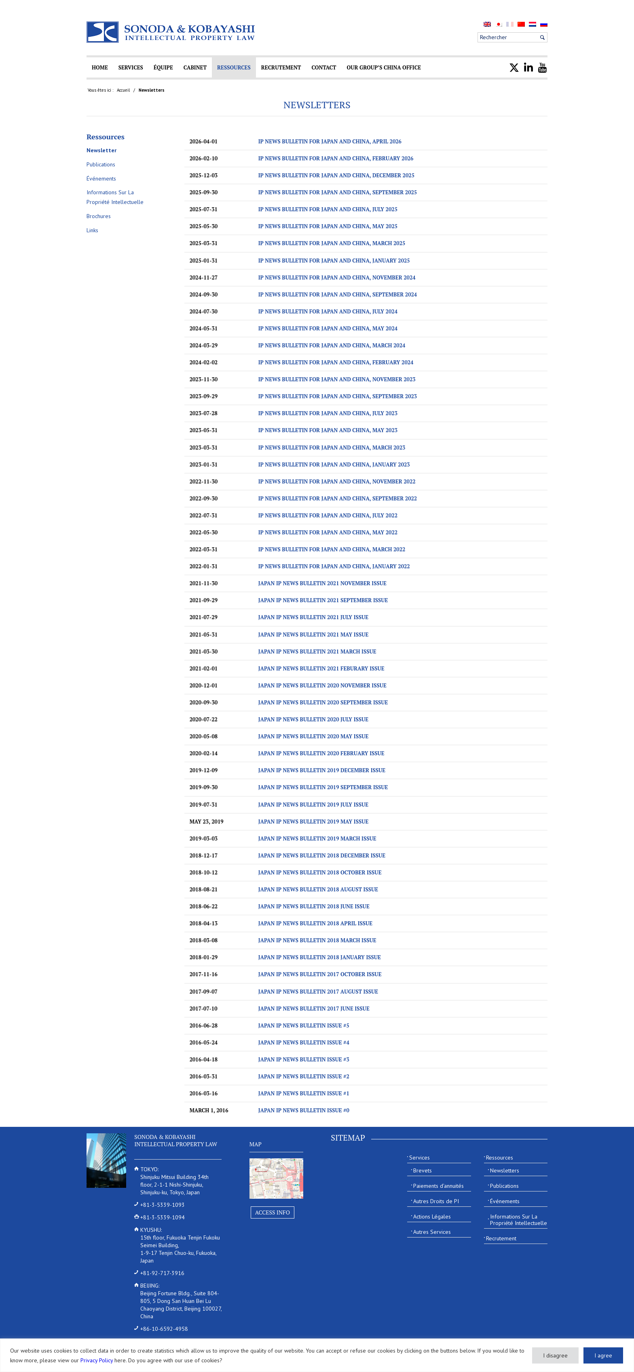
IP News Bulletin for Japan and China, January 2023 (334, 464)
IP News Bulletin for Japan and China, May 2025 (327, 226)
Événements (101, 178)
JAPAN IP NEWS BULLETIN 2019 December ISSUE (322, 770)
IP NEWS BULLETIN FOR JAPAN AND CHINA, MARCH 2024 (332, 345)
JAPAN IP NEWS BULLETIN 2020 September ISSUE (323, 702)
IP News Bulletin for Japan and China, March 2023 (332, 447)
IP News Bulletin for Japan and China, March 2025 (332, 243)
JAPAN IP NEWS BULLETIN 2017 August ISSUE (318, 991)
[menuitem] (487, 24)
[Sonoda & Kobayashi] (171, 32)
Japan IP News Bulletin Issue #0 (303, 1110)
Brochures (99, 216)
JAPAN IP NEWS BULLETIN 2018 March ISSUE (317, 940)
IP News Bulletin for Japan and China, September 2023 (337, 396)
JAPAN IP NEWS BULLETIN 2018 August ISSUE (318, 889)
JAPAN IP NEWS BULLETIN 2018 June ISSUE (314, 906)
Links (92, 230)
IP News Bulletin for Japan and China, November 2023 (337, 379)
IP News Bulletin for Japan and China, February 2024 (336, 362)
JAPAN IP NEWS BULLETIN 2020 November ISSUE (322, 685)
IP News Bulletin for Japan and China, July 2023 (327, 413)
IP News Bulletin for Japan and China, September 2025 (337, 192)
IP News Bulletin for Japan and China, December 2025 (336, 175)
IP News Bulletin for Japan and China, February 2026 (336, 158)
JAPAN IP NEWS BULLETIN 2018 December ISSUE (322, 855)
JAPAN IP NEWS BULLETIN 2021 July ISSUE (313, 617)
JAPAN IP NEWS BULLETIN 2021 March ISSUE (317, 651)
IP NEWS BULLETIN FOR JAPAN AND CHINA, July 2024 (327, 311)
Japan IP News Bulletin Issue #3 (303, 1059)
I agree (603, 1355)
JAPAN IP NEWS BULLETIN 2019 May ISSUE (313, 821)
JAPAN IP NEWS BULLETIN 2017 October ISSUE (320, 974)
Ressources (106, 136)
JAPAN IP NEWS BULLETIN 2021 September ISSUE (323, 600)
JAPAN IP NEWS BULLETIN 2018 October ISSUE (320, 872)
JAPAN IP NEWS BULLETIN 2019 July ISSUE (313, 804)
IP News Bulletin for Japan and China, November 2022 (337, 481)
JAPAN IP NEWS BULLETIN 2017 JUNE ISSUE (314, 1008)
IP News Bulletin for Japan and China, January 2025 (334, 260)
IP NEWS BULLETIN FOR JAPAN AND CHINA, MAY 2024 (327, 328)
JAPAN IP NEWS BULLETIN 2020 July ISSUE (313, 719)
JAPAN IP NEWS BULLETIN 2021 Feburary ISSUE (321, 668)
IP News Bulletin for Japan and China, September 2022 (337, 498)
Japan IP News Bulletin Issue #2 (303, 1076)
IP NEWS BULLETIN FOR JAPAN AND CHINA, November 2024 (337, 277)
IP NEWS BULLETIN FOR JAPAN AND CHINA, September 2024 (337, 294)
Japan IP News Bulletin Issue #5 (303, 1025)
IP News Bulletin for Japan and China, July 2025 (327, 209)
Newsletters (317, 104)
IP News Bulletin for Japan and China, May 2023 (327, 430)
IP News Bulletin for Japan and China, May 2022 (327, 532)
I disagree (555, 1355)
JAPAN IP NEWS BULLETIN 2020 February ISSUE (321, 753)
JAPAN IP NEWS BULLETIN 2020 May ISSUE (313, 736)
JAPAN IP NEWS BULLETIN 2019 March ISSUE (317, 838)
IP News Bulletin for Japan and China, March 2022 (332, 549)
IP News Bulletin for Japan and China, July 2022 (327, 515)
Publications (101, 164)
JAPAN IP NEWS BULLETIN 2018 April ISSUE (315, 923)
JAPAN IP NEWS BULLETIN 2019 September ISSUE (323, 787)
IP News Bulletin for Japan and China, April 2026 (330, 141)
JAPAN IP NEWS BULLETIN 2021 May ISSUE (313, 634)
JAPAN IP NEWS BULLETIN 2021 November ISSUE (322, 583)
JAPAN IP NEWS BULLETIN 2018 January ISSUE (319, 957)
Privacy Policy (96, 1360)
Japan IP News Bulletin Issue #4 (303, 1042)
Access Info (272, 1212)
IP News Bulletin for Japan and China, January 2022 (334, 566)
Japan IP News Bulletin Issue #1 (303, 1093)
